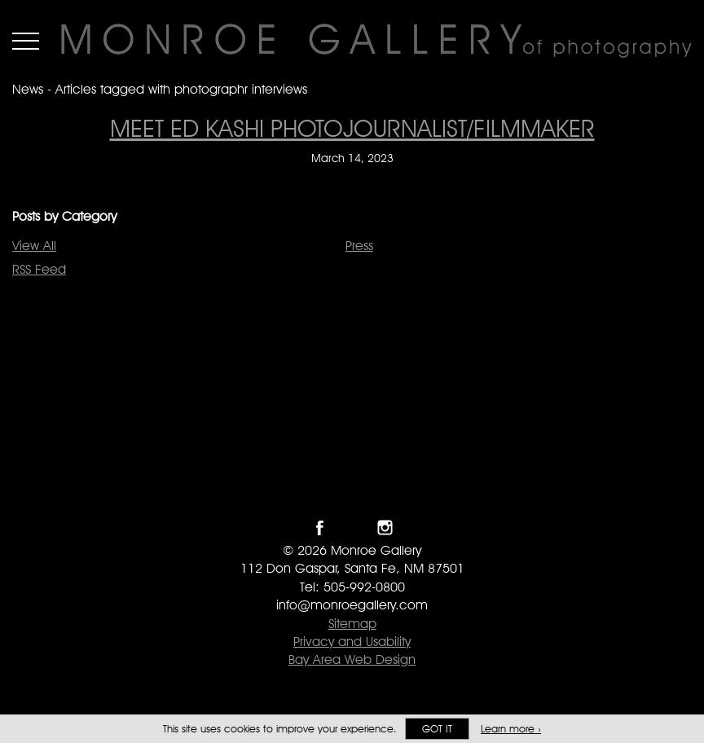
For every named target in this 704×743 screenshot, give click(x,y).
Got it (437, 729)
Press (359, 245)
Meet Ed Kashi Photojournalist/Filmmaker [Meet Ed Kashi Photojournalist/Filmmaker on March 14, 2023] (352, 128)
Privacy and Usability (352, 641)
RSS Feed (39, 269)
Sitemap (352, 623)
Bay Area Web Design (352, 659)
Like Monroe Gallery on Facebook (320, 527)
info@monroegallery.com (352, 605)
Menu (25, 40)
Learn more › (511, 729)
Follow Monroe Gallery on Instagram (385, 527)
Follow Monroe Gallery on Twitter (352, 527)
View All (34, 245)
